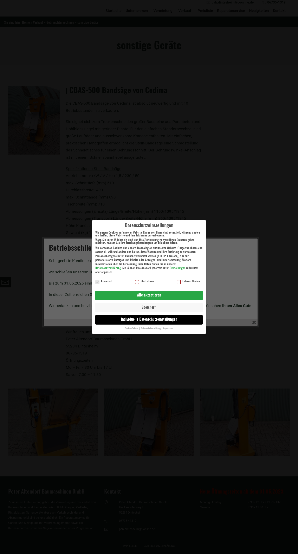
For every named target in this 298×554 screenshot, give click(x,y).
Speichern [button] (149, 305)
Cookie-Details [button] (132, 327)
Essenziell (103, 279)
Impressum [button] (168, 327)
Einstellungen (177, 266)
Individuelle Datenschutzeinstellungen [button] (149, 318)
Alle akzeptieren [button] (149, 293)
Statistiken (144, 279)
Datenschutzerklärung (108, 266)
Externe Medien (188, 279)
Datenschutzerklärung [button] (151, 327)
